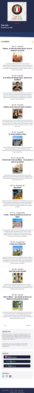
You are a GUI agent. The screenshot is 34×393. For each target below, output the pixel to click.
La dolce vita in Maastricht (17, 244)
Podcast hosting (5, 390)
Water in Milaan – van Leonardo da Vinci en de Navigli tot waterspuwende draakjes (17, 298)
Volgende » (28, 325)
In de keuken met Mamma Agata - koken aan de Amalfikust (17, 78)
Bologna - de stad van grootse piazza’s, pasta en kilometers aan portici (17, 49)
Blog (16, 390)
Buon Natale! (17, 187)
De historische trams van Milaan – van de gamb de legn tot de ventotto (17, 161)
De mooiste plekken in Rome (17, 134)
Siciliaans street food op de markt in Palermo (17, 107)
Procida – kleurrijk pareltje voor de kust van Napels (17, 215)
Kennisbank (21, 390)
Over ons (12, 390)
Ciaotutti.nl (12, 343)
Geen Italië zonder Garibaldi (17, 271)
